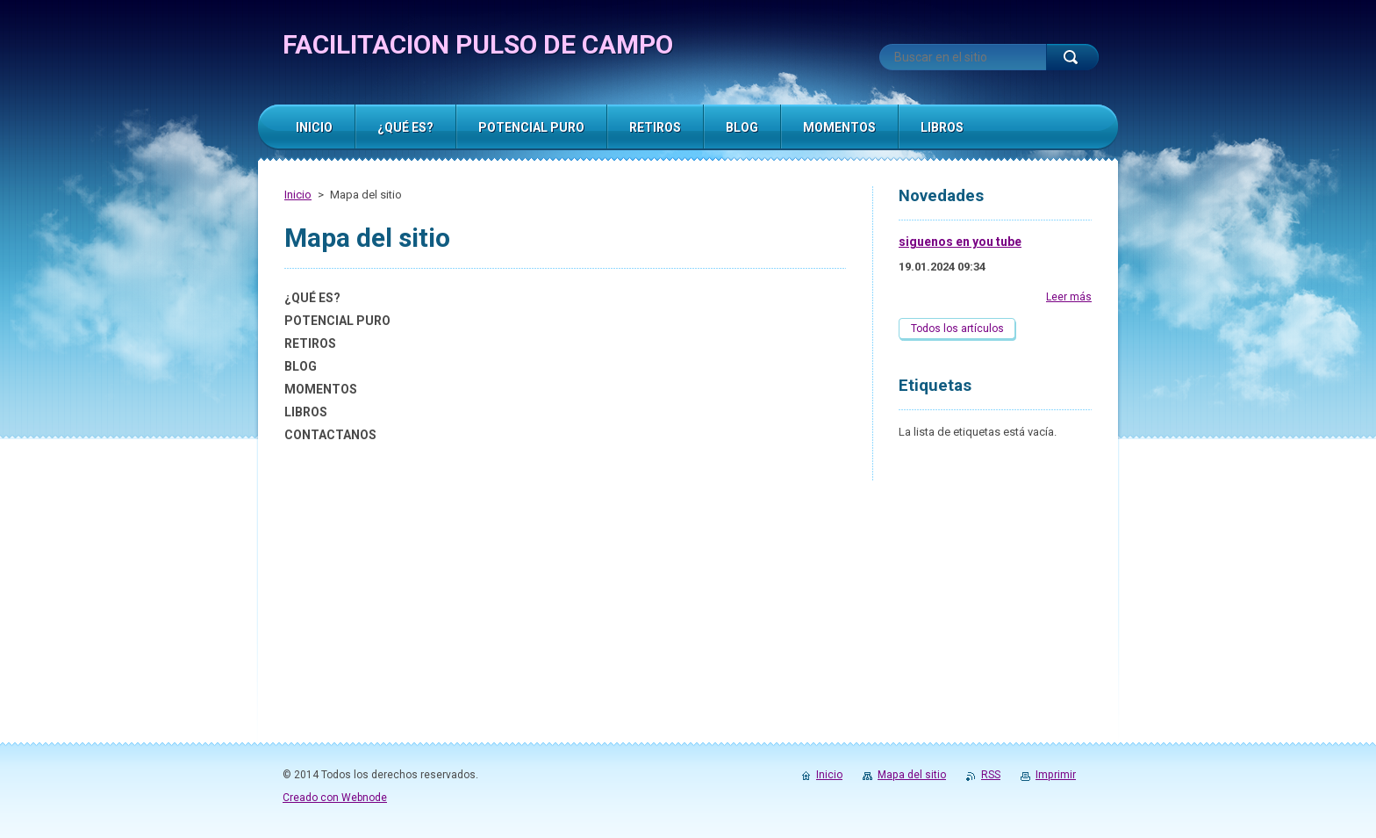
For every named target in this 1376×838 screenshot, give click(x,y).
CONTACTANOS (330, 435)
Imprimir (1056, 775)
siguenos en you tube (960, 242)
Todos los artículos (957, 328)
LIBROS (305, 412)
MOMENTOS (320, 389)
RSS (990, 775)
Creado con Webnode (335, 797)
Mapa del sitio (912, 775)
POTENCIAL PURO (337, 321)
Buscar (1072, 57)
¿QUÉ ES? (312, 298)
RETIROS (310, 343)
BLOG (300, 366)
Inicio (298, 194)
